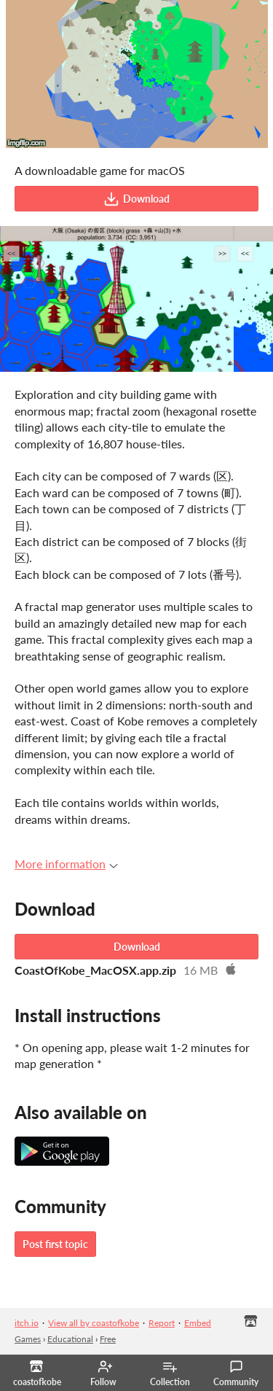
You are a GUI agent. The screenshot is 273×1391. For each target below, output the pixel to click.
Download (136, 199)
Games (28, 1338)
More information (66, 863)
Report (162, 1322)
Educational (70, 1338)
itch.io (27, 1322)
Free (108, 1338)
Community (235, 1373)
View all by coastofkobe (93, 1322)
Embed (197, 1322)
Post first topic (55, 1244)
